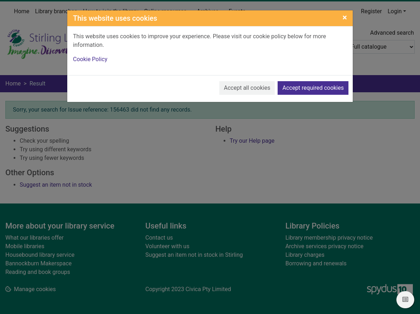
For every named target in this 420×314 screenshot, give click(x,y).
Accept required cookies (313, 87)
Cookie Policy (90, 59)
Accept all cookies (247, 87)
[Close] (345, 18)
